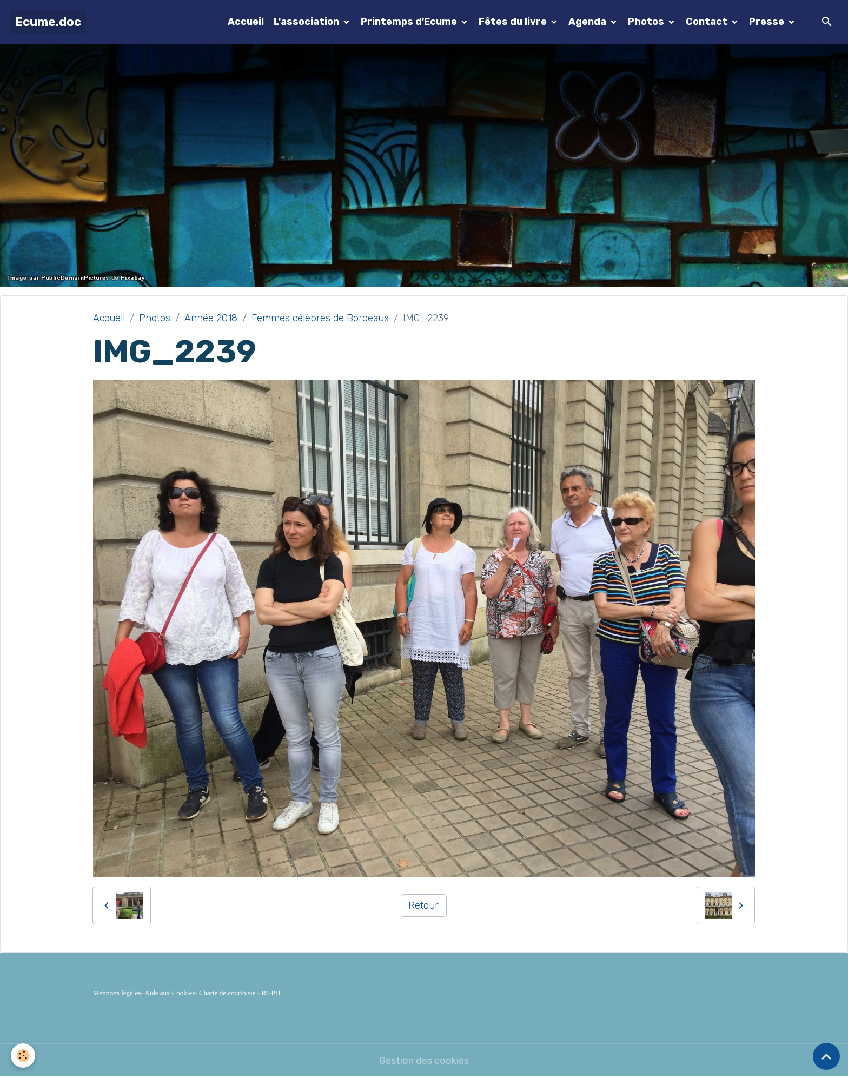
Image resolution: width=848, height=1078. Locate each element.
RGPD (270, 993)
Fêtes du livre (514, 22)
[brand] (48, 22)
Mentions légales (117, 993)
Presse (767, 22)
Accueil (246, 22)
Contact (708, 22)
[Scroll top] (826, 1056)
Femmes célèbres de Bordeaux (320, 318)
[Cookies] (23, 1055)
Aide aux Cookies (169, 993)
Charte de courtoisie (227, 993)
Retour (423, 905)
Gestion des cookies (424, 1061)
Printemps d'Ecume (410, 22)
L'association (307, 22)
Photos (647, 22)
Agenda (588, 22)
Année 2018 (210, 318)
